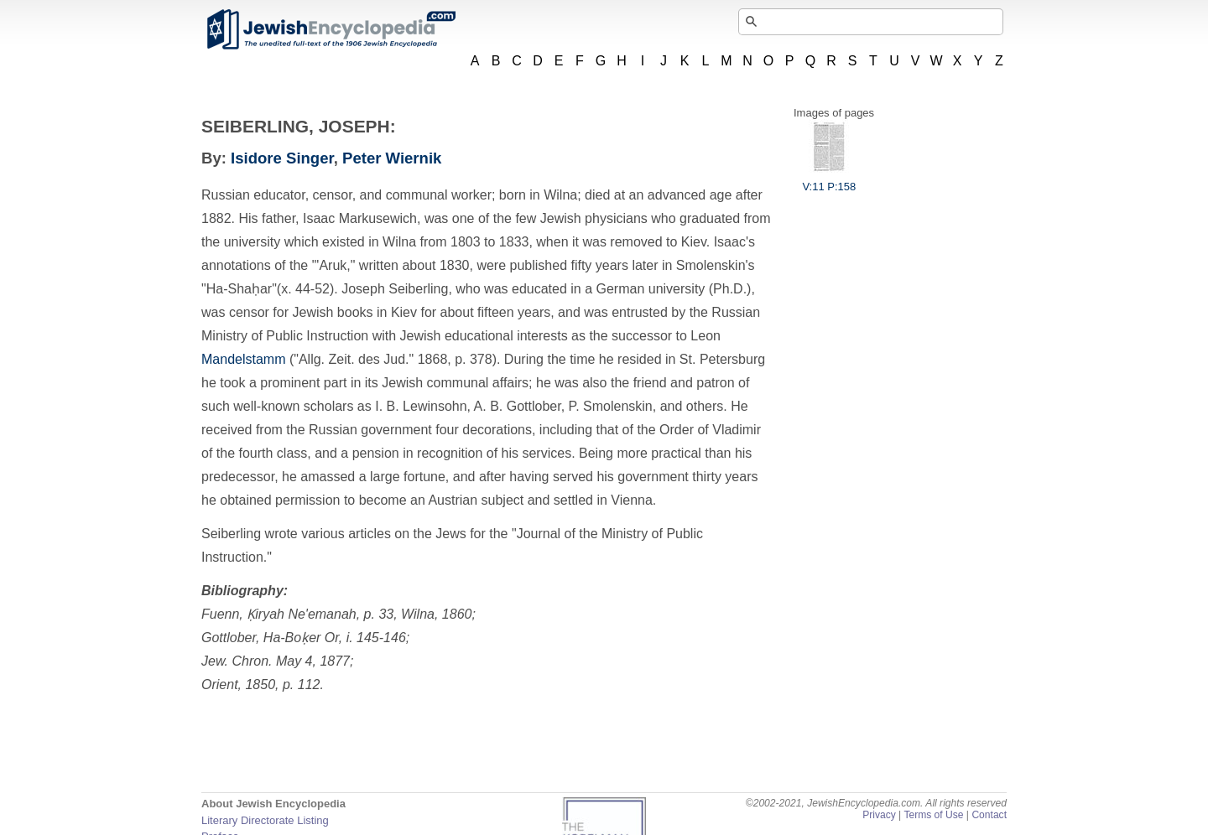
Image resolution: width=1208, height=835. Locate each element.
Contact (989, 815)
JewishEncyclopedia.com (331, 29)
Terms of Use (933, 815)
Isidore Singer (282, 158)
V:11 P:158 (829, 180)
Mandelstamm (243, 359)
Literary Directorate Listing (265, 820)
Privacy (879, 815)
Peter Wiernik (391, 158)
